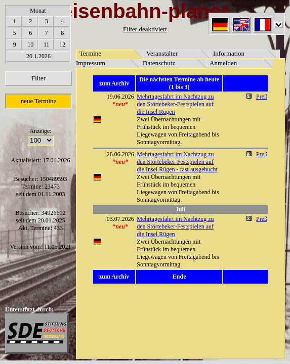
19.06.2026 (120, 96)
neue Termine (39, 101)
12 (62, 44)
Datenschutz (159, 63)
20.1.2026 (38, 56)
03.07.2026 (120, 218)
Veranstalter (162, 53)
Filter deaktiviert (145, 29)
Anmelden (223, 63)
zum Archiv (114, 83)
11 (47, 44)
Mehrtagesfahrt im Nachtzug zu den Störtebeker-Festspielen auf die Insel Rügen (175, 104)
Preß (261, 96)
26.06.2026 (120, 154)
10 (30, 44)
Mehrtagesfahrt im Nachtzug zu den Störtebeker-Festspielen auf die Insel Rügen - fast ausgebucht (177, 162)
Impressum (90, 63)
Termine (90, 53)
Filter (38, 78)
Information (228, 53)
